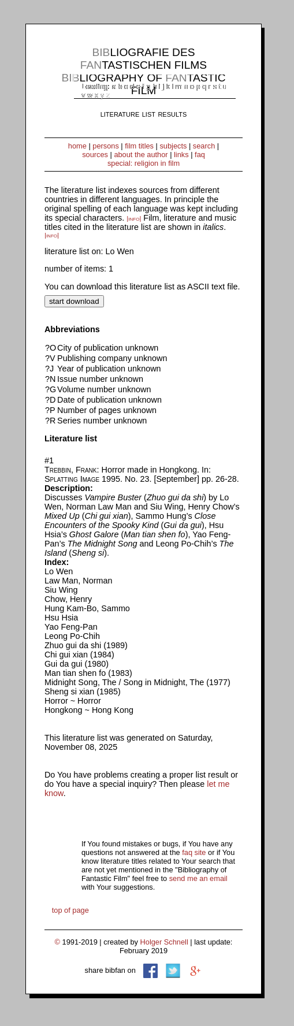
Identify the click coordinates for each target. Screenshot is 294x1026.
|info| (133, 218)
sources (95, 154)
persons (105, 146)
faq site (194, 852)
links (181, 154)
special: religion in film (143, 163)
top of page (70, 910)
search (204, 146)
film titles (139, 146)
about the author (141, 154)
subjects (173, 146)
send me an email (198, 878)
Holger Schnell (164, 942)
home (77, 146)
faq (200, 154)
